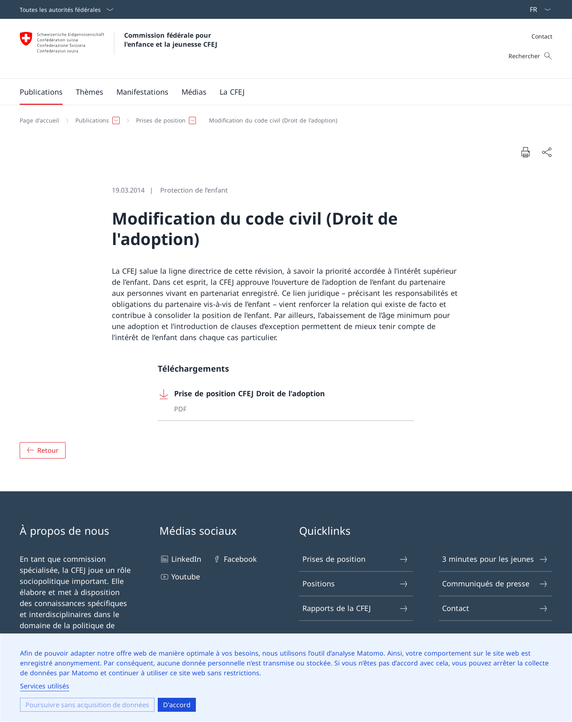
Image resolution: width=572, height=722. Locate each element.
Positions (355, 584)
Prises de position (355, 559)
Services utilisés (44, 685)
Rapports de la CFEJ (355, 608)
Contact (541, 36)
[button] (41, 92)
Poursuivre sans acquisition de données (87, 704)
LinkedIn (180, 559)
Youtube (179, 577)
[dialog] (286, 677)
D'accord (177, 704)
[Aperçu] (43, 450)
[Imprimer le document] (525, 152)
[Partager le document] (546, 152)
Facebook (234, 559)
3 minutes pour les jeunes (495, 559)
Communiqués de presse (495, 584)
